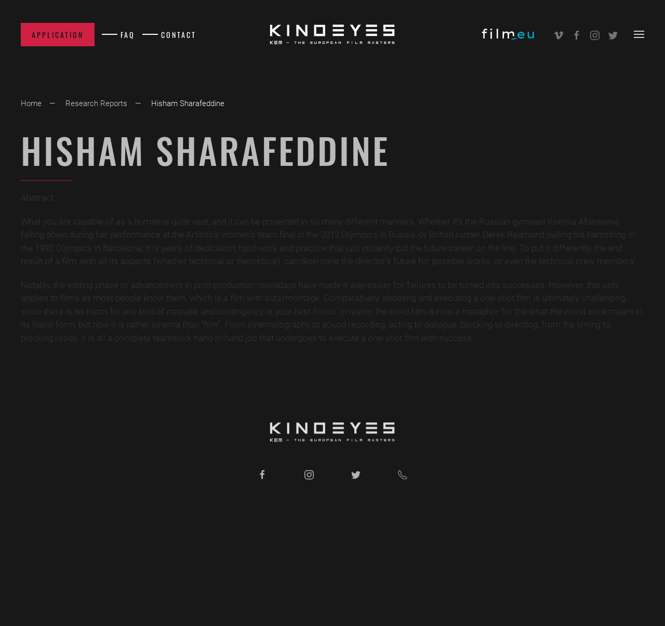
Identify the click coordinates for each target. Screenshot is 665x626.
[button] (639, 34)
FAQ (128, 34)
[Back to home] (332, 34)
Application (58, 34)
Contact (178, 34)
